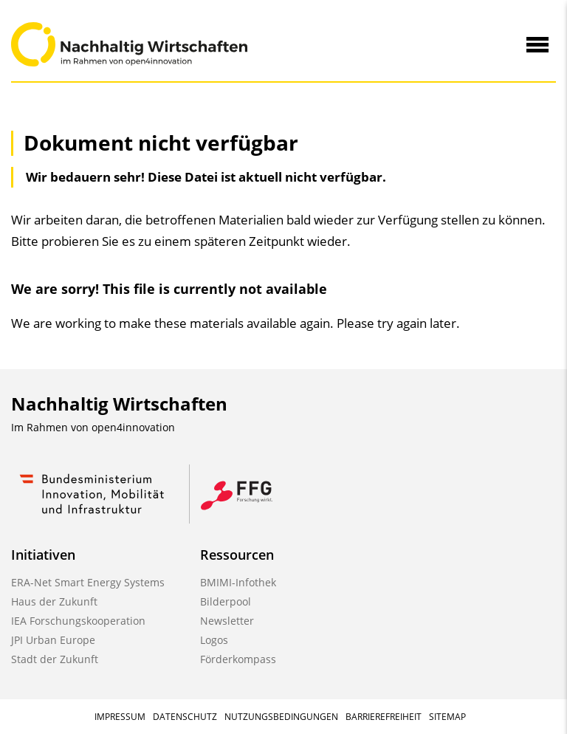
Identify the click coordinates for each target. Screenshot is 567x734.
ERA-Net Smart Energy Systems (88, 582)
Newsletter (227, 621)
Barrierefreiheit (384, 716)
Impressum (119, 716)
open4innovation (133, 427)
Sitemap (447, 716)
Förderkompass (238, 659)
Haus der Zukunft (54, 601)
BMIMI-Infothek (238, 582)
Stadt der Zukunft (54, 659)
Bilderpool (225, 601)
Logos (214, 640)
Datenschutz (185, 716)
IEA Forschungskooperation (78, 621)
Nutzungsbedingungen (281, 716)
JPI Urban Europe (53, 640)
